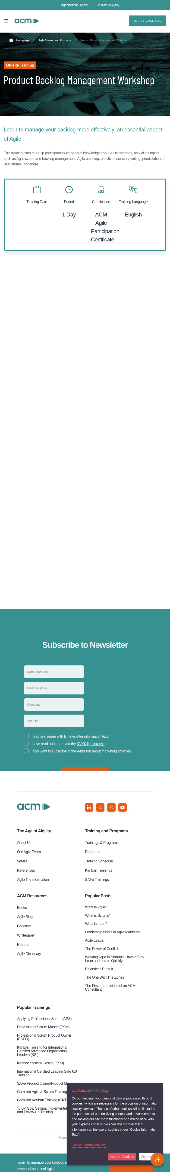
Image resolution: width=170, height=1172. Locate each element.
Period (69, 202)
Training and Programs (106, 831)
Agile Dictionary (29, 954)
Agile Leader (94, 940)
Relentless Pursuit (99, 969)
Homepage (19, 40)
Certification (101, 202)
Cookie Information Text (89, 1145)
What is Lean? (96, 924)
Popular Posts (98, 896)
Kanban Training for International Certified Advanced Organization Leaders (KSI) (42, 1051)
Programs (92, 852)
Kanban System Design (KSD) (40, 1063)
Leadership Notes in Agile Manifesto (112, 932)
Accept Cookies (122, 1156)
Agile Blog (24, 917)
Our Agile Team (29, 852)
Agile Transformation (33, 880)
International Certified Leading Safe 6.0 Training (47, 1073)
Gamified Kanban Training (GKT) (42, 1100)
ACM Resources (32, 896)
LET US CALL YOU (147, 20)
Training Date (36, 202)
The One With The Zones (104, 977)
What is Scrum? (97, 915)
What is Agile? (96, 907)
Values (22, 861)
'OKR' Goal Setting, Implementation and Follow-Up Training (44, 1110)
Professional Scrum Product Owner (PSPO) (44, 1037)
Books (22, 908)
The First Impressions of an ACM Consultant (110, 987)
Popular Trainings (33, 1007)
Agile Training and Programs (54, 40)
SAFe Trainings (97, 880)
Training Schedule (99, 861)
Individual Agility (108, 5)
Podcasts (24, 926)
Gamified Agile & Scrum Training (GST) (47, 1092)
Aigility (34, 831)
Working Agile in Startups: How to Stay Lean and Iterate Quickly (114, 959)
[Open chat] (157, 1159)
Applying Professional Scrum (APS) (44, 1019)
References (26, 870)
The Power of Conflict (101, 949)
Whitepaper (26, 935)
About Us (24, 843)
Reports (23, 945)
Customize (149, 1156)
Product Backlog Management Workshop (26, 21)
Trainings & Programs (102, 843)
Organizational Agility (74, 5)
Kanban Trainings (98, 870)
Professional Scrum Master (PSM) (43, 1027)
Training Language (133, 202)
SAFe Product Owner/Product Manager (47, 1083)
